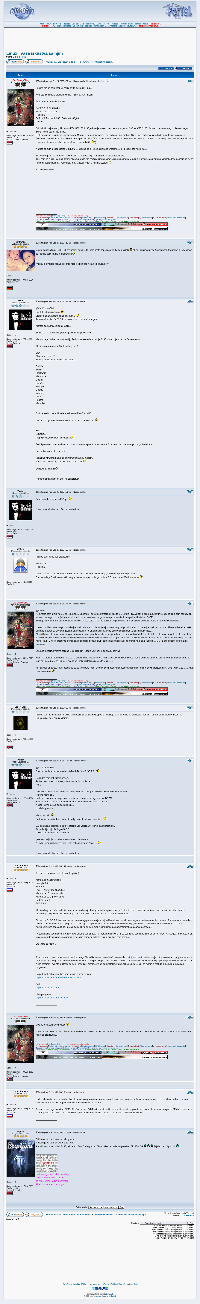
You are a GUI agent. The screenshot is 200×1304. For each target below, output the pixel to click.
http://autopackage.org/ (47, 987)
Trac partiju (82, 220)
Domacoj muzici (121, 218)
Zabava (66, 220)
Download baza (77, 221)
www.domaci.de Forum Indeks (60, 62)
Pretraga (66, 24)
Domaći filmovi (89, 24)
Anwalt (131, 1284)
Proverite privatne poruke (130, 24)
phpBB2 (113, 1296)
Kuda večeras (123, 1284)
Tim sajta (114, 24)
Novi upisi (57, 24)
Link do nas (76, 24)
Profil (59, 26)
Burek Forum (67, 1284)
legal (135, 1284)
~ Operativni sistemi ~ (104, 62)
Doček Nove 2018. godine (81, 1284)
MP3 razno (112, 26)
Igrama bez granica (109, 220)
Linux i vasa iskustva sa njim (34, 53)
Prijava (145, 24)
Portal (42, 24)
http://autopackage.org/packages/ (52, 997)
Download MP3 (99, 26)
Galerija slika (77, 26)
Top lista (88, 26)
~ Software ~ (84, 62)
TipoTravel (114, 1284)
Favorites (67, 26)
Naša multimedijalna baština (60, 218)
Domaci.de (109, 1294)
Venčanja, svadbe (97, 1284)
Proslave (107, 1284)
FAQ (53, 26)
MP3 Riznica (100, 218)
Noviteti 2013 (132, 26)
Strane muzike (146, 218)
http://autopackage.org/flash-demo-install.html (58, 977)
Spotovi (122, 26)
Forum (48, 24)
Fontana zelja (87, 218)
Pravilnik (55, 216)
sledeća (22, 57)
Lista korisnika (103, 24)
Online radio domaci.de (176, 218)
